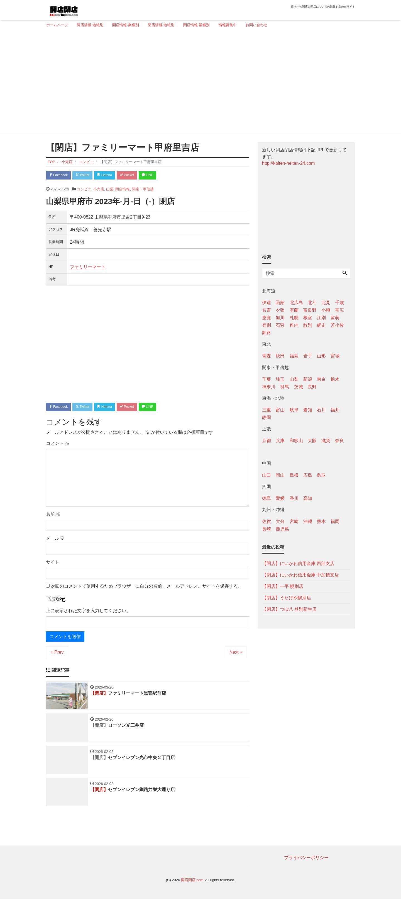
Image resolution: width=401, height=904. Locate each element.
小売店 (98, 190)
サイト (52, 563)
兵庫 (280, 440)
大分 (280, 521)
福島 (294, 355)
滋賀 (325, 440)
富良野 (310, 310)
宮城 (335, 355)
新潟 (307, 379)
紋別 (307, 325)
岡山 (280, 475)
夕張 (280, 310)
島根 (294, 475)
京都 (266, 440)
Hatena (112, 176)
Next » (235, 654)
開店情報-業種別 (125, 25)
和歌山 (296, 440)
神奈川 (268, 386)
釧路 (266, 332)
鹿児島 (282, 529)
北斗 (312, 302)
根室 (307, 317)
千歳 (339, 302)
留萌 (335, 317)
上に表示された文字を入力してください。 (88, 612)
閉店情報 (122, 190)
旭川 (280, 317)
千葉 (266, 379)
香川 (294, 498)
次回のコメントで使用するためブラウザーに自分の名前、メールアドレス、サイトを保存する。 (146, 587)
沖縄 (307, 521)
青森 (266, 355)
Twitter (86, 176)
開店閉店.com (192, 885)
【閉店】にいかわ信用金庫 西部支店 (298, 563)
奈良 (339, 440)
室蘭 (294, 310)
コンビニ (84, 190)
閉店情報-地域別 (161, 25)
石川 (321, 410)
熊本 (321, 521)
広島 (307, 475)
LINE (160, 176)
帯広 (339, 310)
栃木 (335, 379)
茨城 (298, 386)
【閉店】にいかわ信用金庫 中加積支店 (300, 575)
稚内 (294, 325)
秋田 (280, 355)
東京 (321, 379)
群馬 (284, 386)
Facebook (60, 176)
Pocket (137, 176)
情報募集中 (228, 25)
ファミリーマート (88, 267)
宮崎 (294, 521)
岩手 (307, 355)
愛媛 (280, 498)
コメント (57, 445)
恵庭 (266, 317)
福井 (335, 410)
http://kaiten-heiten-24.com (288, 163)
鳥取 (321, 475)
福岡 (335, 521)
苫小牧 (337, 325)
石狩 (280, 325)
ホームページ (57, 25)
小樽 (325, 310)
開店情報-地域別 (90, 25)
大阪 (312, 440)
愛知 (307, 410)
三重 (266, 410)
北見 (325, 302)
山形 (321, 355)
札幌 (294, 317)
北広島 (296, 302)
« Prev (57, 654)
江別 (321, 317)
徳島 (266, 498)
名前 (53, 515)
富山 (280, 410)
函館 (280, 302)
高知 (307, 498)
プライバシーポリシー (306, 862)
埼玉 (280, 379)
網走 (321, 325)
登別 (266, 325)
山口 (266, 475)
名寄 (266, 310)
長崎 (266, 529)
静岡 (266, 417)
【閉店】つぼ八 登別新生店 (289, 609)
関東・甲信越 (143, 190)
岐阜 (294, 410)
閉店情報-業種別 (196, 25)
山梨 (109, 190)
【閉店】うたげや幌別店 (286, 597)
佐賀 (266, 521)
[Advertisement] (198, 83)
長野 (312, 386)
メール (55, 539)
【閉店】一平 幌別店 (282, 586)
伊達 (266, 302)
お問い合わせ (256, 25)
